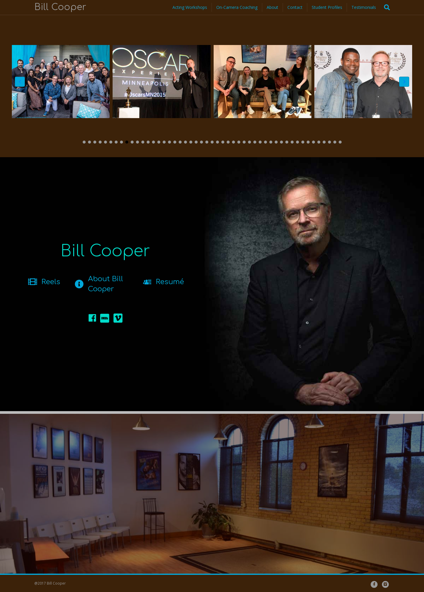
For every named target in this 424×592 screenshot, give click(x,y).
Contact (295, 7)
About (272, 7)
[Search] (385, 7)
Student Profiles (327, 7)
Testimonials (363, 7)
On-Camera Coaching (236, 7)
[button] (84, 142)
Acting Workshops (189, 7)
